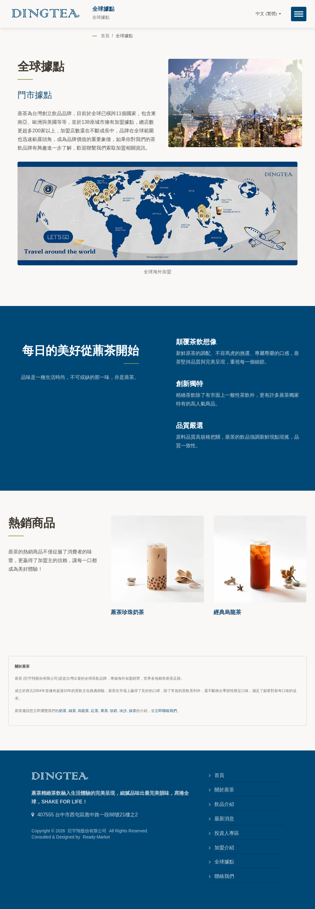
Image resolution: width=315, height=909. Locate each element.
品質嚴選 (189, 425)
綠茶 (72, 711)
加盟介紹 (224, 847)
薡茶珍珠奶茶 (127, 612)
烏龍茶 (83, 711)
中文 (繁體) (268, 13)
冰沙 (123, 711)
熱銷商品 (31, 522)
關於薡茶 (224, 789)
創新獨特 (189, 383)
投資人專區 (226, 833)
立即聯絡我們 (166, 711)
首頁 (105, 35)
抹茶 (132, 711)
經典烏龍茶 (227, 612)
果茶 (104, 711)
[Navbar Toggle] (298, 14)
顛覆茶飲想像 (196, 341)
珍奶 (113, 711)
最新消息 (224, 818)
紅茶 (94, 711)
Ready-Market (96, 837)
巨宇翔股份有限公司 (87, 830)
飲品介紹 (224, 804)
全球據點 (124, 35)
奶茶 (62, 711)
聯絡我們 (224, 876)
